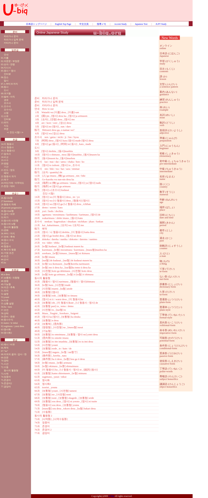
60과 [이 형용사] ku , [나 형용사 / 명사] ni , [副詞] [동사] (66, 369)
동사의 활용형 (11, 227)
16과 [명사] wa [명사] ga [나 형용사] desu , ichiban (62, 204)
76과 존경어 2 (42, 429)
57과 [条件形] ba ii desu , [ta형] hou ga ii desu (59, 359)
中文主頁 (84, 24)
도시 (6, 90)
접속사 (7, 154)
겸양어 (7, 386)
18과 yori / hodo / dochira (48, 211)
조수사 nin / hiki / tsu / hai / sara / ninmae (57, 168)
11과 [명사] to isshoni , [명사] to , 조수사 (57, 165)
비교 (6, 157)
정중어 (7, 376)
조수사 (7, 103)
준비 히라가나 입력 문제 (48, 101)
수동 (6, 367)
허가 (6, 217)
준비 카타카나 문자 (46, 105)
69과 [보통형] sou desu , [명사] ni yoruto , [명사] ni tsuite (65, 401)
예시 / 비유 (9, 344)
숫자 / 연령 (9, 64)
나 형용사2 (9, 150)
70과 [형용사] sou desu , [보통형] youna (56, 405)
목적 (6, 347)
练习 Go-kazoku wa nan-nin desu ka (54, 179)
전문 (6, 357)
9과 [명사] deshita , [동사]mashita (53, 151)
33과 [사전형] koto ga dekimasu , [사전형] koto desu (63, 270)
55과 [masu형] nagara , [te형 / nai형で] (55, 352)
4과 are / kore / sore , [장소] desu (52, 122)
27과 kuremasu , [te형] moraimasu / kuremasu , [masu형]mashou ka (70, 249)
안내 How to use (44, 108)
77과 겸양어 (41, 433)
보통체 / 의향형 (11, 277)
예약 (6, 173)
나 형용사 (9, 147)
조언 (6, 310)
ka (5, 262)
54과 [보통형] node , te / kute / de (52, 348)
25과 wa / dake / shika (46, 242)
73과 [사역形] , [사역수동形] (50, 419)
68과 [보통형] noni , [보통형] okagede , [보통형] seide (64, 397)
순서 (6, 259)
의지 (6, 290)
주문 (6, 129)
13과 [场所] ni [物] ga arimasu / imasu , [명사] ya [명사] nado (67, 182)
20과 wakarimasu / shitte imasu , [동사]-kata (58, 218)
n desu (7, 274)
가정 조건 (9, 253)
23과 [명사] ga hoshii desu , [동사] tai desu (57, 235)
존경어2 (8, 383)
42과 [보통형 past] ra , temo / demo (53, 306)
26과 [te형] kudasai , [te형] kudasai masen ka (58, 246)
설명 (6, 294)
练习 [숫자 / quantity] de (48, 172)
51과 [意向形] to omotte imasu (51, 337)
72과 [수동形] (42, 411)
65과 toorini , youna (45, 387)
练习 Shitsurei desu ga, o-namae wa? (54, 129)
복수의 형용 (10, 249)
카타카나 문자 (11, 43)
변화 (6, 230)
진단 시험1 (15, 132)
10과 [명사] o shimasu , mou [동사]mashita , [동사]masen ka (67, 154)
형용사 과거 (10, 176)
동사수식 (8, 319)
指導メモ (101, 24)
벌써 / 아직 (9, 96)
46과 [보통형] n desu (46, 320)
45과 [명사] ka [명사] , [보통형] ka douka (57, 316)
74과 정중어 (41, 422)
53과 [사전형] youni (46, 345)
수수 (6, 160)
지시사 (7, 67)
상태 (6, 313)
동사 (6, 87)
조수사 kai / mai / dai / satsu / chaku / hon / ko (59, 161)
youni (6, 297)
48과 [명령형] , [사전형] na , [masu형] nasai (58, 327)
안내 (6, 54)
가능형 (7, 284)
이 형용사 (9, 144)
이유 (6, 300)
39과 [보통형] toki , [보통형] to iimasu (55, 295)
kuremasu (8, 201)
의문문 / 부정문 (11, 61)
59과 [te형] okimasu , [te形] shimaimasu (56, 366)
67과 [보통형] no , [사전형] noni (52, 394)
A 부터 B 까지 (11, 84)
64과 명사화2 (42, 383)
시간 (6, 364)
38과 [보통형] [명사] (46, 292)
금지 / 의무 (9, 214)
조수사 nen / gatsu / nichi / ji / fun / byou (56, 137)
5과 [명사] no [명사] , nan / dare (52, 126)
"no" (6, 351)
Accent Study (120, 24)
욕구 (6, 179)
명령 (6, 281)
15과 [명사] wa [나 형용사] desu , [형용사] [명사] (61, 200)
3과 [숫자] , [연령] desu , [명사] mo (54, 119)
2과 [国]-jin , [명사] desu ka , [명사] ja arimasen (60, 115)
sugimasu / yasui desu (14, 326)
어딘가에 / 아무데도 (14, 183)
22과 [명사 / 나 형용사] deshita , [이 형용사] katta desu (64, 232)
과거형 (7, 93)
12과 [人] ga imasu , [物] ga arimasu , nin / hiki (59, 175)
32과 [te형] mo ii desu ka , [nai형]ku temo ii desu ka (62, 267)
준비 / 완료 (9, 316)
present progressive (13, 207)
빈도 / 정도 (9, 170)
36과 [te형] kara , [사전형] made (52, 285)
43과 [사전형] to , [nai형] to (50, 309)
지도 (6, 125)
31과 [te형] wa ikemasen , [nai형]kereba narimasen (61, 263)
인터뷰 (7, 74)
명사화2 (8, 332)
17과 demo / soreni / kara (48, 207)
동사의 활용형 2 (43, 415)
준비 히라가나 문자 (46, 98)
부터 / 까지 (9, 233)
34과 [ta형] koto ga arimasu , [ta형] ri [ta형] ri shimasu (63, 274)
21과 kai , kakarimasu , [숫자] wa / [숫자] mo (59, 225)
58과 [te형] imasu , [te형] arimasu (53, 362)
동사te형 (8, 198)
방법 (6, 163)
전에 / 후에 (9, 236)
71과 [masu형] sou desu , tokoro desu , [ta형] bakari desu (65, 408)
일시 (6, 80)
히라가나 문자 (11, 36)
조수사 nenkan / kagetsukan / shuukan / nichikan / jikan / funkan (68, 221)
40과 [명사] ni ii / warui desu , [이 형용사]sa (58, 299)
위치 (6, 122)
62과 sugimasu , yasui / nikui (50, 376)
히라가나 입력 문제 (13, 39)
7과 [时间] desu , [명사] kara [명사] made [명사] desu (63, 140)
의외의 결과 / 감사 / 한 (15, 354)
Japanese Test (141, 24)
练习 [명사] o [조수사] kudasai (51, 190)
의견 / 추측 (9, 287)
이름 (6, 58)
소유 (6, 116)
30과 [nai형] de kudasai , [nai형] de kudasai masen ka (63, 260)
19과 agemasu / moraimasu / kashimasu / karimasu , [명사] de (67, 214)
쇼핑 (6, 113)
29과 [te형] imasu (44, 256)
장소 (6, 77)
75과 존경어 (41, 426)
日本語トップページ (36, 24)
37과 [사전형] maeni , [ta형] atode (53, 288)
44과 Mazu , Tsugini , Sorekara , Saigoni (56, 313)
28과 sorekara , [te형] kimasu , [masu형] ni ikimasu (62, 253)
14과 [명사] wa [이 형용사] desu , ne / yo (57, 196)
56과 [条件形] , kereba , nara (50, 355)
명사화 (7, 329)
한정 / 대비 (9, 186)
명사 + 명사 (10, 70)
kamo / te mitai (11, 323)
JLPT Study (161, 24)
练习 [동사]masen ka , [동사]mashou (54, 158)
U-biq (111, 496)
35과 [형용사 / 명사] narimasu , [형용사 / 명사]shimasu (64, 281)
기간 (6, 166)
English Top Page (63, 24)
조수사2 (8, 109)
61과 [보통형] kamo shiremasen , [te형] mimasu (60, 373)
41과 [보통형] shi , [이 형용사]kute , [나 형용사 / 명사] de (66, 302)
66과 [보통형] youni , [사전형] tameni (55, 390)
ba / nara (8, 306)
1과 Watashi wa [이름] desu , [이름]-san (56, 112)
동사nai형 (9, 211)
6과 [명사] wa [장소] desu (49, 133)
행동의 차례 (10, 204)
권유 (6, 100)
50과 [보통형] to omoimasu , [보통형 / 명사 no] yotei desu (66, 334)
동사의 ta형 (9, 224)
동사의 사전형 (11, 220)
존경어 (7, 380)
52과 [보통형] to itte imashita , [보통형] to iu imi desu (63, 341)
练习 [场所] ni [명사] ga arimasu (52, 186)
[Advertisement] (112, 12)
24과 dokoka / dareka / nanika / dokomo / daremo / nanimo (65, 239)
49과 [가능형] (42, 330)
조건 (6, 256)
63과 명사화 (41, 380)
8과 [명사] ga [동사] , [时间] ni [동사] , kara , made (62, 144)
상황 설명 (9, 303)
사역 (6, 373)
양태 (6, 360)
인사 (6, 243)
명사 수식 (9, 240)
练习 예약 (40, 228)
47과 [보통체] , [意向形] (48, 323)
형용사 (7, 246)
